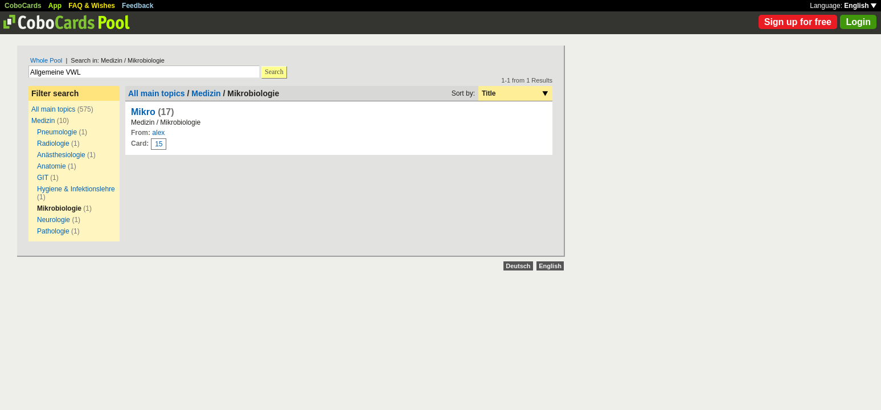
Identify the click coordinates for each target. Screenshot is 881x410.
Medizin (43, 121)
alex (158, 133)
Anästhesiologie (61, 155)
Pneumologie (57, 132)
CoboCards (23, 6)
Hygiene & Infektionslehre (76, 189)
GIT (42, 178)
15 (158, 144)
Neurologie (53, 220)
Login (858, 22)
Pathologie (53, 231)
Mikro (143, 112)
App (55, 6)
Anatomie (51, 166)
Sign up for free (797, 22)
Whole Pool (46, 60)
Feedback (137, 6)
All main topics (53, 109)
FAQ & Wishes (91, 6)
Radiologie (53, 143)
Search (274, 72)
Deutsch (518, 266)
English (860, 6)
